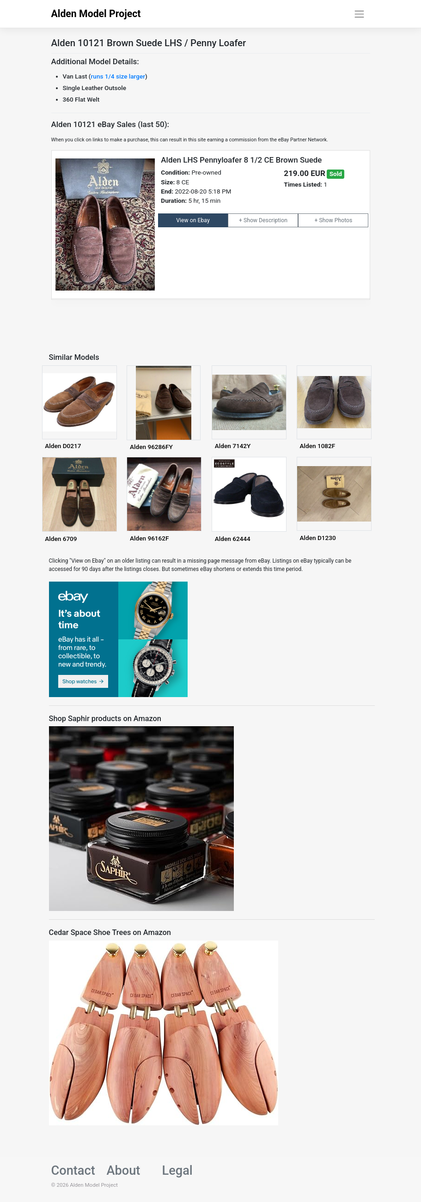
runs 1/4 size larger (118, 76)
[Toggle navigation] (359, 13)
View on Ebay (192, 220)
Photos (344, 220)
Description (273, 220)
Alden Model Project (96, 13)
